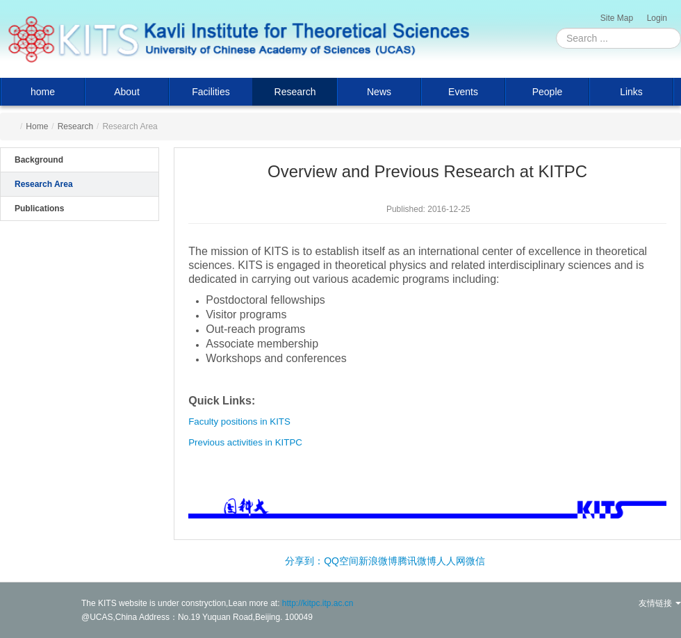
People (547, 91)
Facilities (210, 91)
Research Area (44, 184)
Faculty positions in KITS (239, 421)
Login (657, 18)
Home (37, 126)
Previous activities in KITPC (245, 442)
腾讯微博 (416, 560)
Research (295, 91)
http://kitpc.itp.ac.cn (318, 603)
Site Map (616, 18)
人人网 (451, 560)
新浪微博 (378, 560)
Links (631, 91)
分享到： (304, 560)
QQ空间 (341, 560)
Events (463, 91)
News (379, 91)
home (43, 91)
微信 (475, 560)
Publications (39, 208)
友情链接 (660, 603)
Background (39, 160)
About (127, 91)
